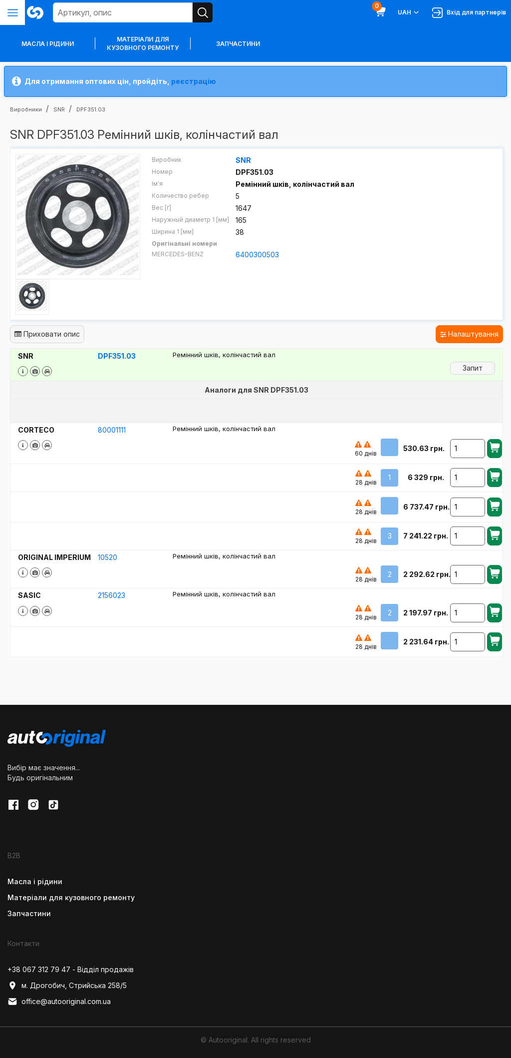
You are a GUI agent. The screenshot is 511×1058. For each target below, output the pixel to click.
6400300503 (257, 254)
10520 (107, 557)
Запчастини (238, 43)
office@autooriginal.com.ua (59, 1002)
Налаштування (469, 334)
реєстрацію (193, 81)
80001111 (112, 430)
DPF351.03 (117, 356)
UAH (409, 12)
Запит (473, 368)
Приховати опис (47, 334)
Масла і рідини (34, 881)
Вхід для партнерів (469, 12)
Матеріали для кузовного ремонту (143, 43)
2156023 (111, 595)
